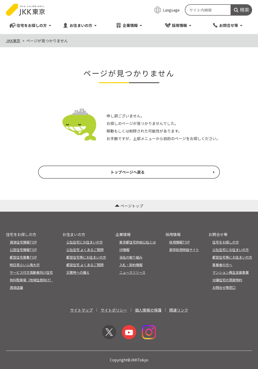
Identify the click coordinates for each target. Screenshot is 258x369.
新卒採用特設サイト (184, 249)
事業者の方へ (222, 264)
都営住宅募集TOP (23, 257)
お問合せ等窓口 (224, 287)
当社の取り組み (130, 257)
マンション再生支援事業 (230, 272)
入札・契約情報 (130, 264)
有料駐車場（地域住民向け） (31, 279)
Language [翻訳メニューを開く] (171, 10)
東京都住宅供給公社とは (137, 242)
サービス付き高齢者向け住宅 (31, 272)
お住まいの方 (79, 25)
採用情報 (178, 25)
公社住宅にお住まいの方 (84, 242)
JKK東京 (13, 41)
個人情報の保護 (148, 310)
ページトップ (129, 206)
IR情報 (124, 249)
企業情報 (128, 25)
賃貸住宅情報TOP (23, 242)
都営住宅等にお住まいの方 (86, 257)
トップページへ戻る (163, 172)
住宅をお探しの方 (30, 25)
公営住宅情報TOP (23, 249)
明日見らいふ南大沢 (25, 264)
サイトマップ (81, 310)
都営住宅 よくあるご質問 (84, 264)
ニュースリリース (132, 272)
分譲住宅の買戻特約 (227, 279)
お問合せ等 (227, 25)
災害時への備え (77, 272)
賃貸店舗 (16, 287)
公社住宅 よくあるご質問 (84, 249)
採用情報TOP (179, 242)
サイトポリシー (114, 310)
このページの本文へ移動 (129, 0)
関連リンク (178, 310)
